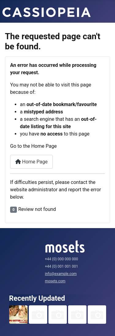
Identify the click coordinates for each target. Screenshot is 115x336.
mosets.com (55, 281)
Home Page (31, 162)
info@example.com (61, 274)
